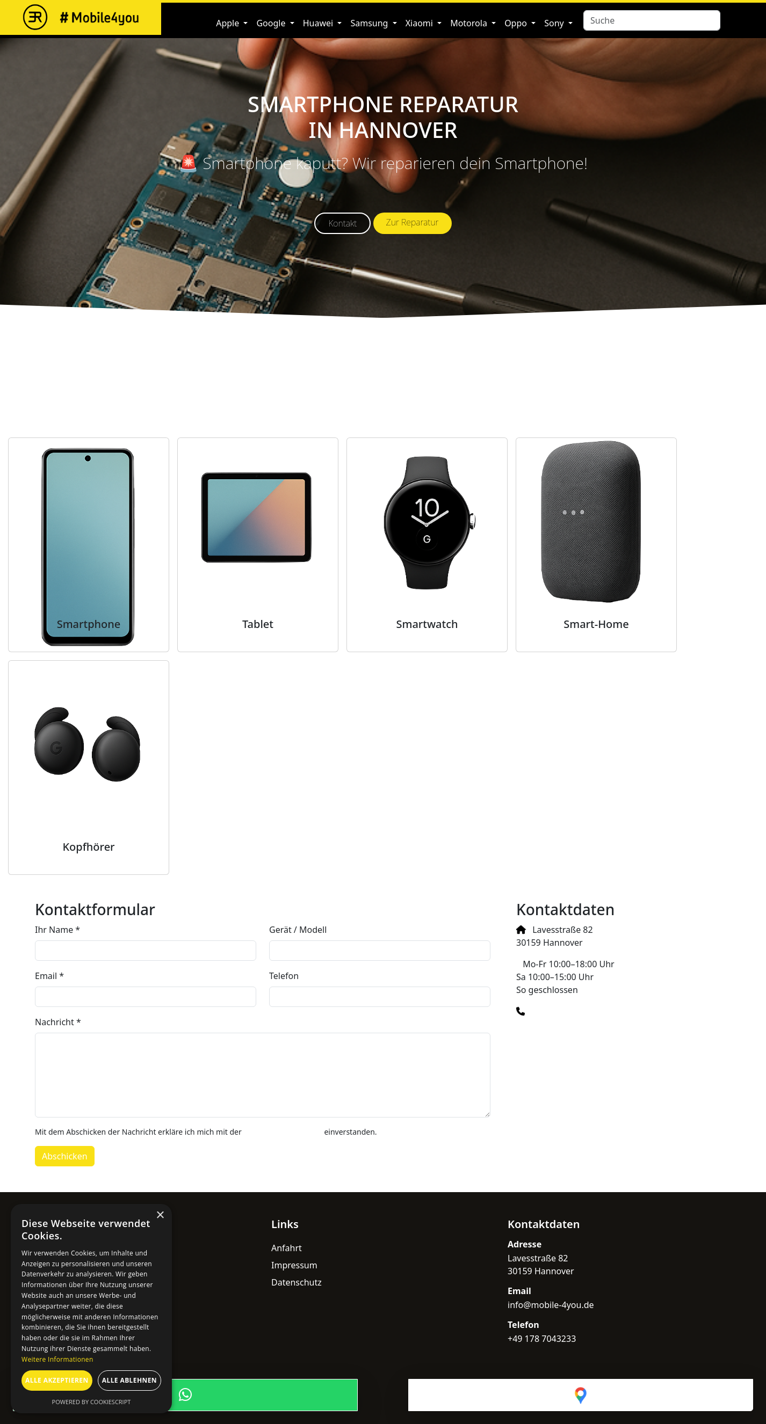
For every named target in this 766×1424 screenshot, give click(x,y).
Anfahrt (286, 1248)
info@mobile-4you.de (566, 1033)
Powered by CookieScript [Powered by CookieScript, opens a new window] (91, 1402)
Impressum (294, 1265)
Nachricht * (58, 1022)
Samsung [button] (370, 23)
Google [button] (271, 23)
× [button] (160, 1215)
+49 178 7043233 (565, 1011)
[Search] (651, 20)
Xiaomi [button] (420, 23)
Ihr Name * (57, 930)
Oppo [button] (516, 23)
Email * (49, 976)
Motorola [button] (469, 23)
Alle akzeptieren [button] (57, 1380)
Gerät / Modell (298, 930)
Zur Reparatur (412, 222)
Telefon (284, 976)
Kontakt (342, 223)
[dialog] (91, 1308)
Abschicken (65, 1156)
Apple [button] (228, 23)
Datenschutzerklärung (282, 1132)
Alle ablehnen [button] (129, 1380)
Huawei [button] (319, 23)
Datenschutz (296, 1282)
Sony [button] (555, 23)
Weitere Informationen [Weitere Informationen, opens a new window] (57, 1359)
